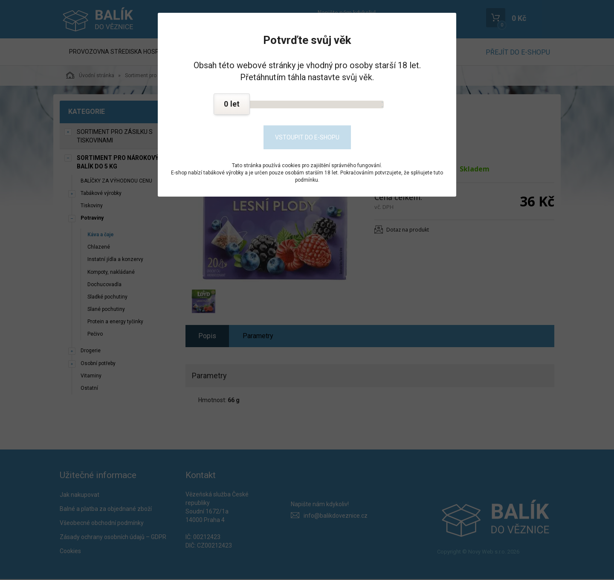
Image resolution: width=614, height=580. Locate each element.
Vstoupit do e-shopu (307, 137)
